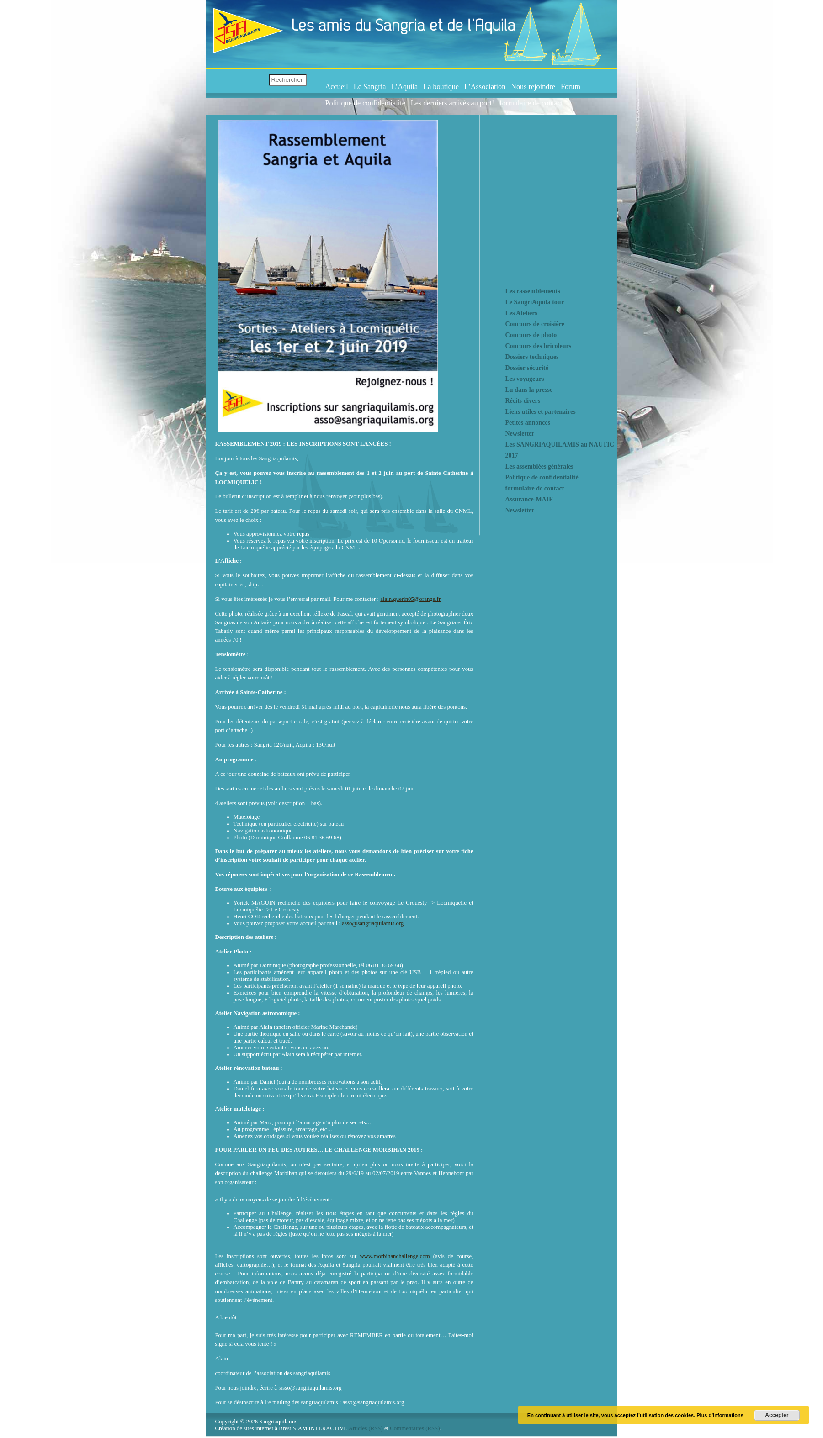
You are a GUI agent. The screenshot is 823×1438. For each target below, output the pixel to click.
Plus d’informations (719, 1415)
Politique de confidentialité (365, 103)
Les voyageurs (524, 378)
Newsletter (520, 433)
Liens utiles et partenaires (540, 411)
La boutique (441, 87)
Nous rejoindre (533, 87)
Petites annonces (527, 422)
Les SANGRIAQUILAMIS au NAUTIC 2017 (559, 450)
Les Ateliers (521, 313)
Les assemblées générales (539, 466)
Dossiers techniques (532, 356)
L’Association (484, 87)
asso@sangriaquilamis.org (373, 923)
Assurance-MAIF (529, 499)
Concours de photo (531, 335)
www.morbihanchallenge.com (395, 1256)
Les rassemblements (532, 291)
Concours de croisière (534, 324)
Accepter (776, 1415)
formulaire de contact (531, 103)
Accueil (336, 87)
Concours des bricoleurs (538, 345)
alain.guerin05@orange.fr (410, 599)
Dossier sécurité (526, 367)
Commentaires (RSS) (415, 1428)
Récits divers (523, 400)
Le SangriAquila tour (534, 302)
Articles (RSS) (366, 1428)
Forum (570, 87)
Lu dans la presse (529, 389)
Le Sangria (370, 87)
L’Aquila (404, 87)
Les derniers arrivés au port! (452, 103)
